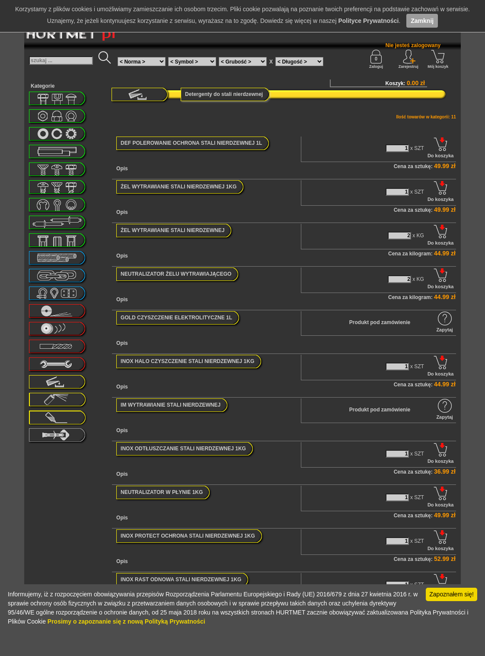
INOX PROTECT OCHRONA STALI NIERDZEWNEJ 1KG (188, 536)
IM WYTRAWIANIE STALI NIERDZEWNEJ (170, 405)
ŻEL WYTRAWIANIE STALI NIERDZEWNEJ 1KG (178, 187)
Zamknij (422, 20)
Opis (122, 169)
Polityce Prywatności (368, 20)
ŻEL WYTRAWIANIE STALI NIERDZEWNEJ (172, 230)
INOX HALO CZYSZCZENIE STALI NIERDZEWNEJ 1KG (187, 361)
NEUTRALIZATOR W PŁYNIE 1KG (162, 492)
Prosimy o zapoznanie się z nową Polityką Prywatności (126, 621)
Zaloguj (376, 59)
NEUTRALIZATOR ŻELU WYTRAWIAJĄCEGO (176, 274)
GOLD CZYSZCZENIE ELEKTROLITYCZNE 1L (176, 318)
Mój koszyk (438, 59)
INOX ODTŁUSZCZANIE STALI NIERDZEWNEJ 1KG (183, 449)
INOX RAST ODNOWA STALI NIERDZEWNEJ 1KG (181, 579)
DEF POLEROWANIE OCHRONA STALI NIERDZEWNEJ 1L (191, 143)
